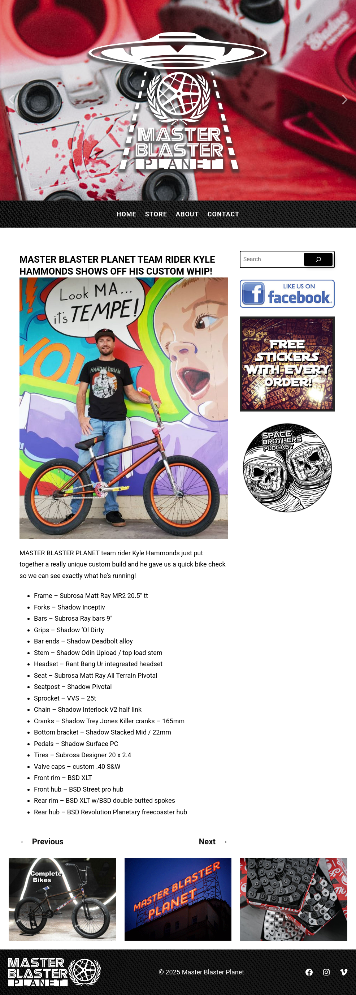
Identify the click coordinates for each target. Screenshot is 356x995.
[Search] (318, 259)
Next (207, 841)
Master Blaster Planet (213, 972)
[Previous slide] (11, 100)
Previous (48, 841)
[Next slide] (345, 100)
